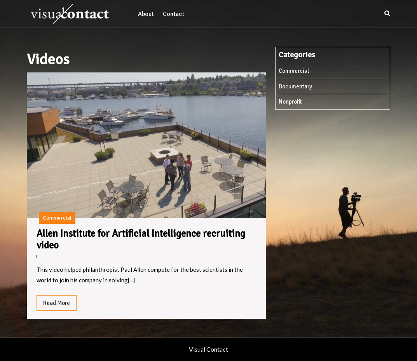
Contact (173, 14)
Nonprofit (290, 101)
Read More (60, 305)
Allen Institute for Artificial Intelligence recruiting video (141, 239)
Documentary (295, 86)
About (146, 14)
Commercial (57, 218)
